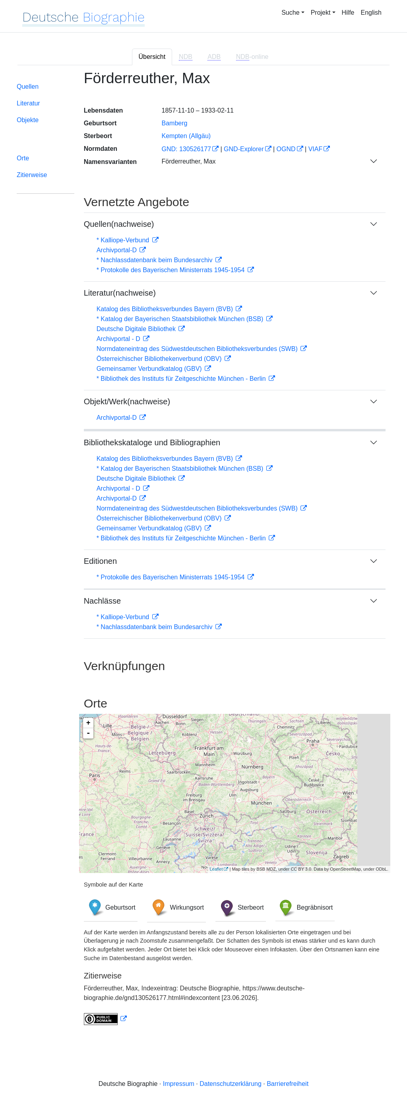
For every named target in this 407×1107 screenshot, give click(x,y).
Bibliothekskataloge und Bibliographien (152, 442)
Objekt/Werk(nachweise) (127, 401)
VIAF (315, 149)
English (371, 12)
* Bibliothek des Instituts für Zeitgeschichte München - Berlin (182, 378)
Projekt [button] (321, 12)
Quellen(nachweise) (119, 224)
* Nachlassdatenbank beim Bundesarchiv (155, 260)
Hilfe (348, 12)
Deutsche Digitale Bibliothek (137, 328)
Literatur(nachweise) (120, 292)
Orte (23, 158)
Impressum (178, 1083)
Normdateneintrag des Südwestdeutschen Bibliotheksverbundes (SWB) (198, 348)
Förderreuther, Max (188, 161)
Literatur (28, 103)
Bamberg (174, 123)
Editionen (100, 561)
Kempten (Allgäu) (186, 136)
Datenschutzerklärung (231, 1083)
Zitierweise (32, 175)
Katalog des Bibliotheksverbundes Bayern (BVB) (166, 309)
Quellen (28, 86)
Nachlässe (102, 600)
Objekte (28, 120)
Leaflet (216, 869)
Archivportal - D (119, 338)
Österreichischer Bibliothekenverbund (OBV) (160, 358)
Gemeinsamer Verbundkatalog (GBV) (150, 368)
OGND (286, 149)
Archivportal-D (118, 250)
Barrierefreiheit (287, 1083)
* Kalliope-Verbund (124, 240)
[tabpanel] (203, 552)
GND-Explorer (244, 149)
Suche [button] (290, 12)
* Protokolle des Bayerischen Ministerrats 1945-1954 (171, 270)
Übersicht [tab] (152, 56)
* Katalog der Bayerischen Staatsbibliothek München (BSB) (181, 319)
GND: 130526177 (186, 149)
